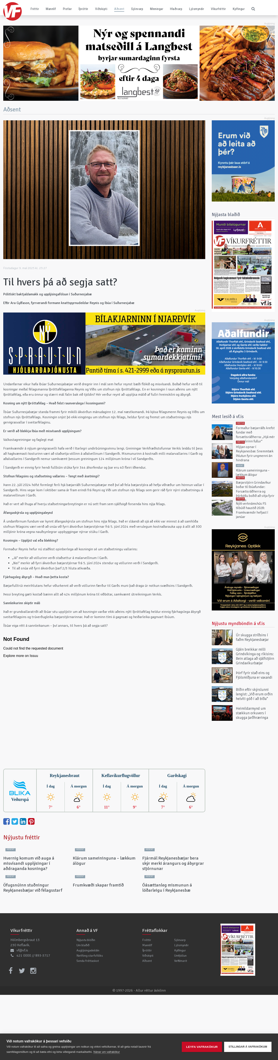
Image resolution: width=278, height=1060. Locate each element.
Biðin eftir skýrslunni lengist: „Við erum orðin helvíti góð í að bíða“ (254, 694)
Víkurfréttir (218, 9)
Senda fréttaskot (87, 1026)
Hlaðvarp (176, 9)
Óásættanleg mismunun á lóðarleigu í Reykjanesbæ (167, 953)
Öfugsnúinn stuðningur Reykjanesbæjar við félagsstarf (32, 953)
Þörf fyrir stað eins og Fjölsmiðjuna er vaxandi (254, 675)
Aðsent (119, 9)
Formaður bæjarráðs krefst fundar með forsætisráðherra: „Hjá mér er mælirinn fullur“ (255, 434)
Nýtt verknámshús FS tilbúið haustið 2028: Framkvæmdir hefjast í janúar (252, 510)
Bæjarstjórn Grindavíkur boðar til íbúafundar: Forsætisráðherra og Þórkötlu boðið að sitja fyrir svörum (255, 491)
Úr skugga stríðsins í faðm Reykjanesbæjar (252, 637)
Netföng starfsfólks (89, 1021)
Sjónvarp (137, 9)
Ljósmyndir (196, 9)
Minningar (156, 9)
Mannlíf (51, 9)
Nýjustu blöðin (85, 1005)
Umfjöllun (180, 1021)
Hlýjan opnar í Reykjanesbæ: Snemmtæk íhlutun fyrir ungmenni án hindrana (254, 453)
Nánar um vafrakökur (106, 1051)
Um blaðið (82, 1010)
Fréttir (35, 9)
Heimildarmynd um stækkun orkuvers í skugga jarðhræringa (252, 713)
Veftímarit (180, 1026)
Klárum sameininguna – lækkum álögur (104, 893)
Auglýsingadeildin (87, 1015)
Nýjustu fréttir (21, 837)
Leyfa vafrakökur (202, 1046)
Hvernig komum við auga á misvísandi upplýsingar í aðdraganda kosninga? (28, 896)
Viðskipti (101, 9)
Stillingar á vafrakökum (247, 1046)
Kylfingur (239, 9)
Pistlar (67, 9)
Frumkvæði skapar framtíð (98, 950)
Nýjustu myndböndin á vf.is (238, 623)
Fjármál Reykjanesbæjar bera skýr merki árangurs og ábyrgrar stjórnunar (173, 896)
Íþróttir (83, 9)
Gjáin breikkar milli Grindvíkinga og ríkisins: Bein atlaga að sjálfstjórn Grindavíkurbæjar (255, 656)
